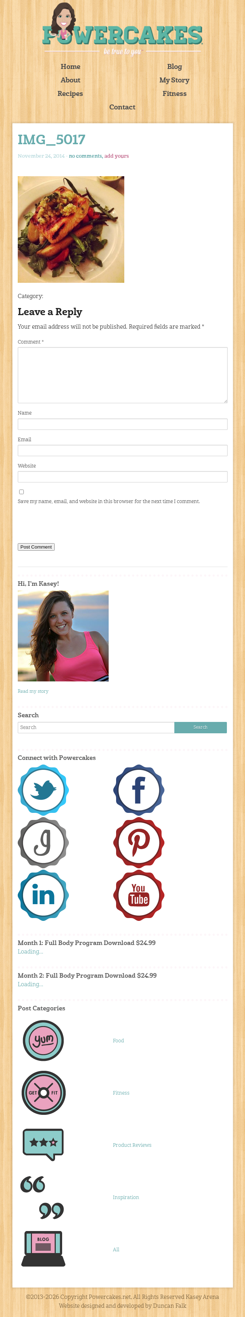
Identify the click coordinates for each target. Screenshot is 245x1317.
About (70, 80)
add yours (116, 156)
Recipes (70, 94)
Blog (174, 67)
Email (24, 439)
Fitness (175, 94)
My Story (174, 80)
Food (118, 1040)
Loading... (30, 952)
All (116, 1249)
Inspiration (126, 1197)
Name (25, 413)
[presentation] (72, 525)
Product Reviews (132, 1145)
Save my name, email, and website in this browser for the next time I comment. (109, 501)
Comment (31, 342)
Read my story (33, 691)
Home (70, 67)
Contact (122, 107)
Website (27, 466)
